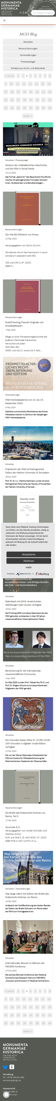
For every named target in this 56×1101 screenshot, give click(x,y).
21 (30, 91)
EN (21, 12)
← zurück (9, 75)
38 (37, 107)
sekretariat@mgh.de (12, 1080)
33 (5, 107)
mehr (29, 567)
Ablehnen (28, 560)
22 (37, 91)
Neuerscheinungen (28, 48)
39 (43, 107)
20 (24, 91)
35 (18, 107)
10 (11, 83)
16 (49, 83)
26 (12, 99)
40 (49, 107)
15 (42, 83)
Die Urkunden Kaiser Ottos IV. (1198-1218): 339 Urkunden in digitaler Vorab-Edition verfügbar (27, 743)
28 (24, 99)
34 (12, 107)
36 (24, 107)
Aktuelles (28, 41)
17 (5, 91)
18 (12, 91)
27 (18, 99)
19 (18, 91)
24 (49, 91)
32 (49, 99)
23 (43, 91)
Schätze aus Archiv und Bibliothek (28, 68)
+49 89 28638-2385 (15, 1077)
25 (5, 99)
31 (43, 99)
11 (17, 83)
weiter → (27, 115)
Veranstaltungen (28, 55)
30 (37, 99)
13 (30, 83)
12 (24, 83)
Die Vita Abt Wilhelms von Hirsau (21, 234)
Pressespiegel (28, 61)
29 (30, 99)
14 (36, 83)
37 (30, 107)
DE (26, 12)
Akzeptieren (28, 554)
